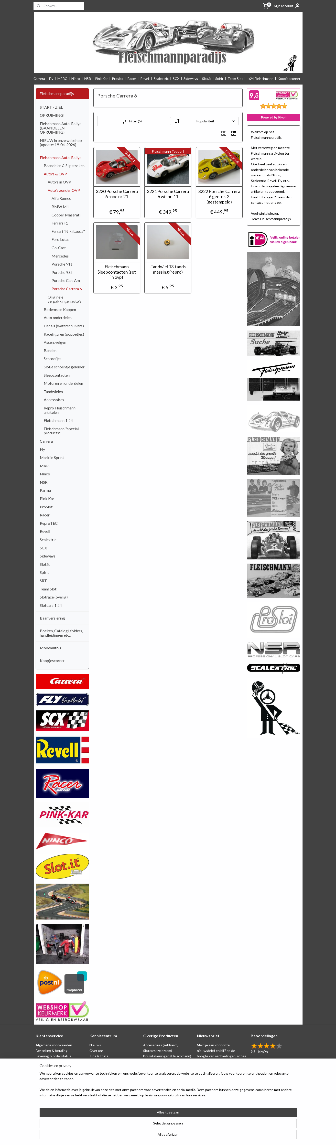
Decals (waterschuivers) (64, 325)
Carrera (39, 78)
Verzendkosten (47, 1083)
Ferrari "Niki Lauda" (68, 231)
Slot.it (206, 78)
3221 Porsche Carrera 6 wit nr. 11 (168, 194)
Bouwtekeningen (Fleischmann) (167, 1056)
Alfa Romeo (61, 198)
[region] (136, 1125)
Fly (51, 78)
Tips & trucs (98, 1056)
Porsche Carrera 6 (67, 288)
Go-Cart (59, 247)
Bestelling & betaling (51, 1051)
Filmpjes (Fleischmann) (106, 1083)
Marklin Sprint (52, 457)
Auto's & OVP (55, 173)
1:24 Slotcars (153, 1083)
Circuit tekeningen (103, 1061)
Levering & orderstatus (53, 1056)
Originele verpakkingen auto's (64, 299)
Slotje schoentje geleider (64, 366)
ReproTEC (49, 523)
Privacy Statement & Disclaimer (60, 1061)
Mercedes (60, 256)
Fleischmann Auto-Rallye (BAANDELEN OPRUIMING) (60, 127)
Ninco (75, 78)
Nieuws (95, 1045)
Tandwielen (53, 391)
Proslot (117, 78)
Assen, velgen (55, 342)
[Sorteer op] (204, 121)
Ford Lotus (60, 239)
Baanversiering (52, 618)
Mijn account (287, 6)
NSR (87, 78)
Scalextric (161, 78)
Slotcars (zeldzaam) (157, 1051)
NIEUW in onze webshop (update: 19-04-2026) (61, 142)
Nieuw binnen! (154, 1089)
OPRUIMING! (52, 115)
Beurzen (95, 1067)
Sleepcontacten (57, 375)
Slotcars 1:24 (51, 605)
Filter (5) (131, 121)
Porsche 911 (62, 264)
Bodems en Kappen (60, 309)
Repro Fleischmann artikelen (60, 410)
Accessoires (54, 399)
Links (93, 1072)
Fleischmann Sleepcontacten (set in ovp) (117, 272)
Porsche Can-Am (66, 280)
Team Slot (235, 78)
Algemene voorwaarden (54, 1045)
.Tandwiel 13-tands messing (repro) (168, 269)
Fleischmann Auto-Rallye (60, 157)
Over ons (96, 1051)
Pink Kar (101, 78)
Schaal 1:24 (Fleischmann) (162, 1061)
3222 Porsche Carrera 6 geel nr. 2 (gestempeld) (219, 196)
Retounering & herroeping (56, 1072)
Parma (45, 490)
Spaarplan (43, 1067)
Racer (131, 78)
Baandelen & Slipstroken (64, 165)
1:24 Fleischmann (260, 78)
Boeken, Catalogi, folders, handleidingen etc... (61, 632)
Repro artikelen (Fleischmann (165, 1067)
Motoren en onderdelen (63, 383)
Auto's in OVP (59, 182)
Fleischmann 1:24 (58, 420)
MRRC (62, 78)
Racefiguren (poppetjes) (64, 334)
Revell (145, 78)
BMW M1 (60, 206)
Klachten (43, 1078)
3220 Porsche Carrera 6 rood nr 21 (117, 194)
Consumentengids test (107, 1078)
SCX (176, 78)
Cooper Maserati (66, 215)
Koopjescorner (289, 78)
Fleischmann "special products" (61, 430)
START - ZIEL (51, 107)
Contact (42, 1089)
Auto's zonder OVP (64, 190)
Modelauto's (50, 647)
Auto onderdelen (58, 317)
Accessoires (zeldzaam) (160, 1045)
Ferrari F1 (60, 223)
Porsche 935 (62, 272)
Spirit (219, 78)
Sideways (191, 78)
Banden (50, 350)
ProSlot (46, 506)
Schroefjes (52, 358)
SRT (43, 580)
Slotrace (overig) (54, 597)
